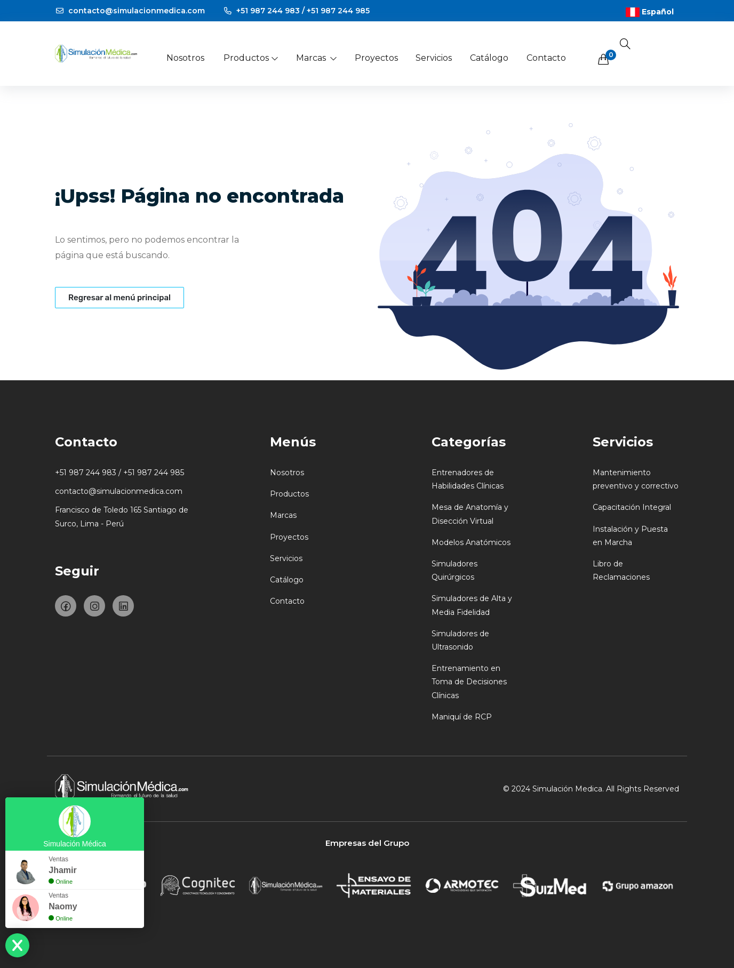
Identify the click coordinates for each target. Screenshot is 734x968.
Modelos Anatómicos (471, 542)
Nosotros (185, 58)
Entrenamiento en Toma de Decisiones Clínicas (469, 681)
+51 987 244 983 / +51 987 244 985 (296, 10)
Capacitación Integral (632, 507)
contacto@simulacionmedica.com (130, 10)
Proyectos (376, 58)
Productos (251, 58)
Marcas (317, 58)
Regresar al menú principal (119, 297)
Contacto (546, 58)
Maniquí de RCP (462, 717)
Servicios (434, 58)
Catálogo (489, 58)
